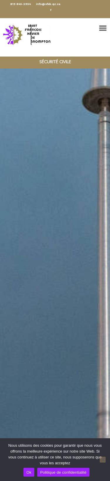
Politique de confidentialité (63, 472)
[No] (103, 460)
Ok (28, 472)
